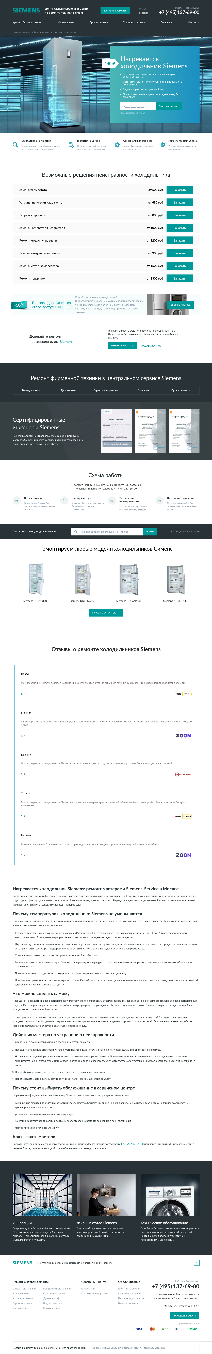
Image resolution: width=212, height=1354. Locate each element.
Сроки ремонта (180, 390)
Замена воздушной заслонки (39, 253)
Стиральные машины (24, 1288)
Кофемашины (66, 22)
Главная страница (21, 32)
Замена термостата (33, 189)
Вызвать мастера (180, 304)
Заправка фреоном (32, 215)
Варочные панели (22, 1303)
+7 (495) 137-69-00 (125, 488)
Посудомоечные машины (57, 1288)
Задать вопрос (151, 345)
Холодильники (41, 32)
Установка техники (134, 22)
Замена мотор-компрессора (39, 265)
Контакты (193, 22)
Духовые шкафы (52, 1298)
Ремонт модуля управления (38, 240)
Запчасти (143, 390)
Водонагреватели (52, 1303)
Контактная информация (94, 1293)
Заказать (180, 190)
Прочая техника (98, 22)
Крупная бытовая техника (27, 22)
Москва (143, 12)
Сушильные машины (54, 1293)
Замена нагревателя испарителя (42, 227)
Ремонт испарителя (33, 278)
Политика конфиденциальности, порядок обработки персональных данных (128, 1348)
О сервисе (166, 22)
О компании (88, 1288)
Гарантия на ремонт (106, 390)
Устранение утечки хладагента (40, 202)
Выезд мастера (31, 390)
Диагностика (68, 390)
